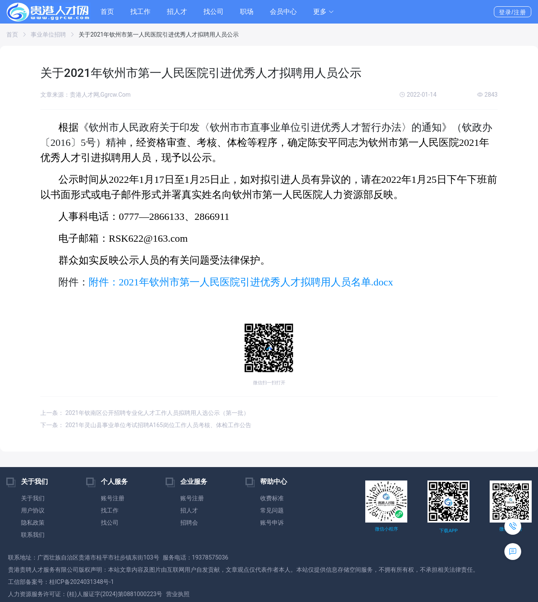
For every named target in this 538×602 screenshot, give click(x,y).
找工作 (140, 12)
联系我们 (33, 534)
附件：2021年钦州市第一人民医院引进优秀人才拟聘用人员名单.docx (241, 282)
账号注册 (112, 498)
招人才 (177, 12)
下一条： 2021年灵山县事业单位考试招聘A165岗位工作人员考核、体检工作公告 (145, 425)
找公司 (213, 12)
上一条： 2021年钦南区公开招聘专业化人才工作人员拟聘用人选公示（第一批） (144, 412)
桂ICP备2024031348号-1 (81, 581)
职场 (246, 12)
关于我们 (33, 498)
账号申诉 (272, 522)
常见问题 (272, 510)
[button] (323, 12)
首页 (107, 12)
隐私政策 (33, 522)
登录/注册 (512, 12)
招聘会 (189, 522)
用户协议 (33, 510)
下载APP (448, 530)
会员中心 (283, 12)
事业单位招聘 (48, 34)
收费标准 (272, 498)
